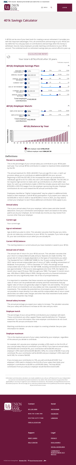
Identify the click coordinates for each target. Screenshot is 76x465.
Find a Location (34, 422)
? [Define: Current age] (25, 83)
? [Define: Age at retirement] (25, 87)
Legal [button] (53, 433)
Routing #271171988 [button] (35, 418)
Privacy (54, 438)
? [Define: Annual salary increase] (25, 79)
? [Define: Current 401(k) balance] (25, 91)
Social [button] (53, 404)
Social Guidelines (58, 447)
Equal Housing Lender (36, 460)
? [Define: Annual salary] (25, 75)
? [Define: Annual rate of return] (25, 95)
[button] (38, 65)
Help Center (33, 442)
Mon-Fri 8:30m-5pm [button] (35, 414)
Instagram (55, 409)
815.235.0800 (32, 409)
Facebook (55, 414)
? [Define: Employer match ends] (25, 115)
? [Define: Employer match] (25, 111)
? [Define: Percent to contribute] (25, 71)
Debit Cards (32, 438)
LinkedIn (55, 418)
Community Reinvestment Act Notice (58, 452)
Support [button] (31, 433)
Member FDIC (23, 460)
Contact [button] (31, 404)
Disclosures (55, 442)
